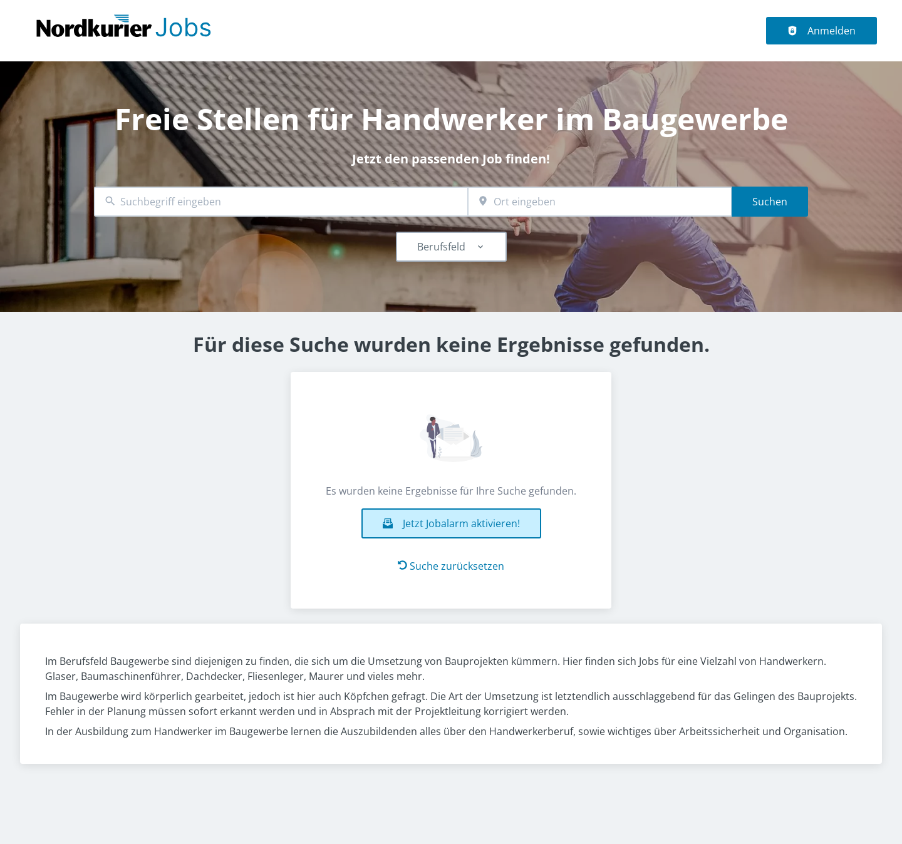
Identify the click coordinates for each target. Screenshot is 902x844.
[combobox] (281, 202)
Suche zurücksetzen (451, 566)
